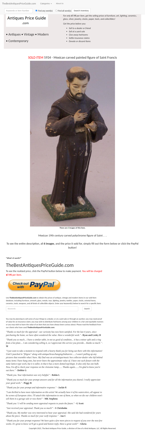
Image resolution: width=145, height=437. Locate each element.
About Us (60, 3)
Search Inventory (81, 11)
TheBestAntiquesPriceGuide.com (19, 3)
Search (87, 308)
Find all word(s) (62, 11)
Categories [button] (46, 3)
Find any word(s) (43, 11)
